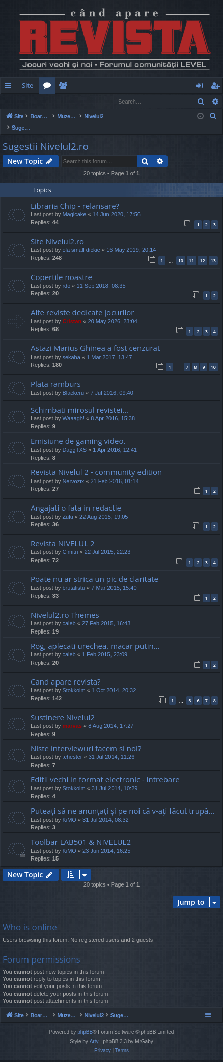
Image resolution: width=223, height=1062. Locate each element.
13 (213, 250)
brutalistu (73, 577)
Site (27, 85)
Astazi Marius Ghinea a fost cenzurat (95, 338)
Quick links (10, 87)
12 (202, 250)
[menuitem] (153, 85)
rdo (66, 275)
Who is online (30, 917)
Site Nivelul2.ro (57, 231)
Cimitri (70, 542)
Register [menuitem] (217, 87)
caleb (68, 613)
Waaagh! (73, 408)
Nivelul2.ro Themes (65, 604)
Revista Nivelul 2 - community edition (96, 462)
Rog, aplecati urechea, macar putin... (95, 635)
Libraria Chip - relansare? (75, 195)
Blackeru (73, 383)
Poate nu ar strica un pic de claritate (94, 569)
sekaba (71, 347)
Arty (94, 1043)
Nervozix (73, 471)
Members (65, 87)
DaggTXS (74, 440)
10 (180, 250)
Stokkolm (73, 680)
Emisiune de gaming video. (78, 430)
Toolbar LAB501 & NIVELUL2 (81, 831)
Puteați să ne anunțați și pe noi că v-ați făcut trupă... (122, 800)
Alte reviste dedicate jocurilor (82, 302)
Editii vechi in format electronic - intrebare (105, 769)
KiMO (69, 809)
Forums (49, 87)
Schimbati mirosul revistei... (79, 399)
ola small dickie (81, 240)
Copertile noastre (61, 267)
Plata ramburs (56, 373)
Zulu (67, 506)
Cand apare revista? (66, 671)
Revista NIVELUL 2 (63, 533)
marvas (72, 716)
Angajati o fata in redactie (76, 497)
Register (50, 101)
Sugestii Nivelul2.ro (46, 136)
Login (16, 101)
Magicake (74, 204)
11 (191, 250)
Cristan (71, 311)
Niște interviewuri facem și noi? (86, 738)
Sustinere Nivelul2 (63, 707)
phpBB (85, 1033)
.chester (72, 747)
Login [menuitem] (201, 87)
